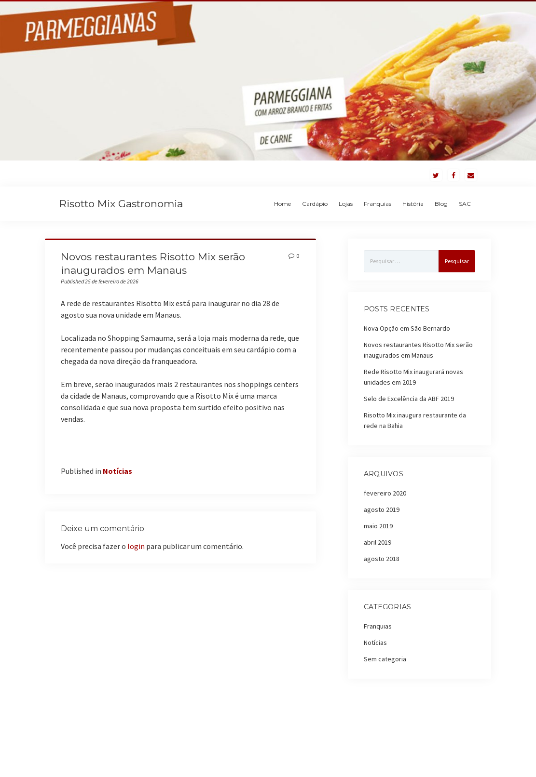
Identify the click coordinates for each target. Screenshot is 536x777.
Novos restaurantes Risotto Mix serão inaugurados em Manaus (418, 350)
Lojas (346, 203)
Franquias (377, 203)
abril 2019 (377, 542)
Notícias (117, 471)
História (413, 203)
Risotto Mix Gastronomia (121, 204)
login (136, 546)
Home (282, 203)
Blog (441, 203)
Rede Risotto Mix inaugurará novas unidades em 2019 (413, 377)
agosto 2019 (381, 509)
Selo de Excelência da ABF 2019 (409, 398)
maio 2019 (378, 526)
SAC (465, 203)
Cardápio (315, 203)
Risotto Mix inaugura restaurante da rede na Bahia (415, 420)
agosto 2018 (381, 558)
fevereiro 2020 (385, 493)
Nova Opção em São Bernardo (407, 328)
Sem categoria (385, 659)
